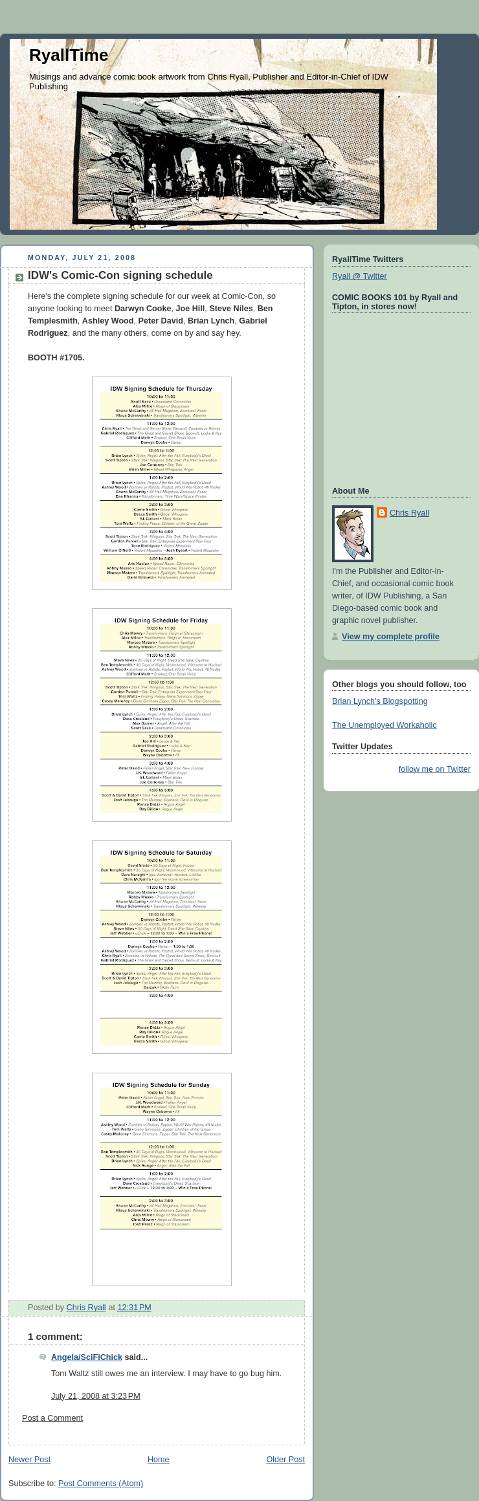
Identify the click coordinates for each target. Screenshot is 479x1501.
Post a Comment (52, 1418)
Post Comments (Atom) (100, 1483)
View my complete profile (391, 636)
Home (159, 1459)
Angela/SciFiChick (86, 1357)
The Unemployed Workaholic (384, 725)
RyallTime (68, 55)
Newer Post (29, 1459)
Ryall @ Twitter (359, 276)
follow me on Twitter (435, 769)
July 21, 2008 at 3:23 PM (95, 1396)
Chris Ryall (409, 513)
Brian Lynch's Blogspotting (380, 701)
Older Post (285, 1459)
